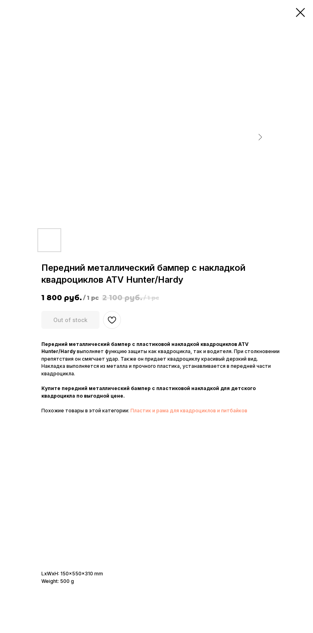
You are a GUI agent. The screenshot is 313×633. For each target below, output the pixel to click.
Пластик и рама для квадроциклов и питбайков (188, 411)
